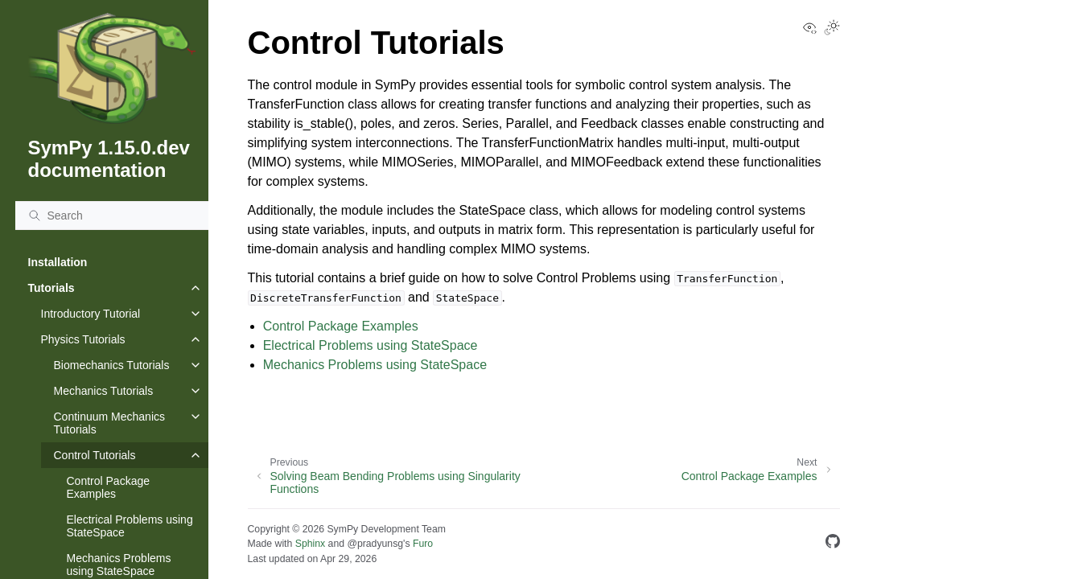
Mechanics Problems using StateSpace (375, 365)
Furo (423, 543)
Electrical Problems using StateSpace (130, 526)
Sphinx (310, 543)
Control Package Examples (108, 487)
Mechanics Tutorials (104, 390)
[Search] (111, 215)
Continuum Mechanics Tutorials (110, 423)
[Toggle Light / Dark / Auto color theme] (832, 29)
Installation (58, 262)
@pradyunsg (375, 543)
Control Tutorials (95, 455)
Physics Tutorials (83, 339)
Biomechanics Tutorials (112, 365)
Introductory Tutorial (91, 313)
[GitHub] (833, 544)
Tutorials (51, 287)
